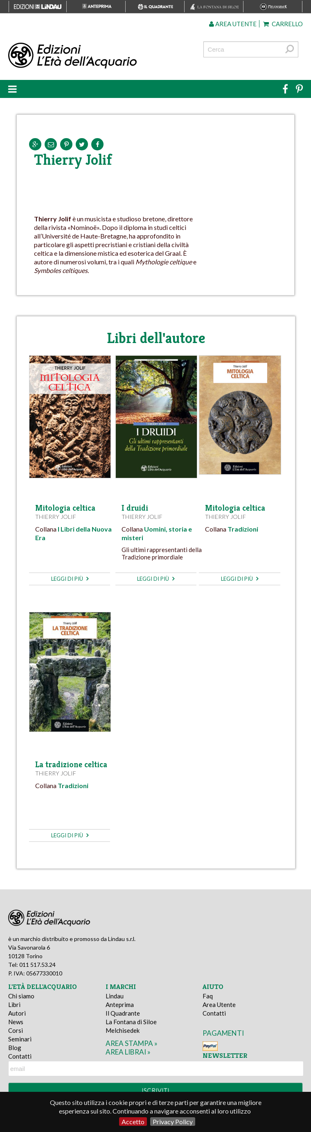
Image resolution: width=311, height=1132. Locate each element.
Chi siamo (21, 996)
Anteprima (120, 1004)
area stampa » (132, 1043)
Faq (208, 996)
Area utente (233, 23)
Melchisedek (123, 1030)
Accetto (133, 1121)
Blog (14, 1047)
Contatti (20, 1056)
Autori (17, 1013)
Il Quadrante (123, 1013)
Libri (14, 1004)
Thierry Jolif (55, 516)
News (15, 1021)
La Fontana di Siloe (131, 1021)
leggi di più (69, 578)
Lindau (115, 996)
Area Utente (219, 1004)
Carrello (283, 23)
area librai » (128, 1052)
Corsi (15, 1030)
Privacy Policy (173, 1121)
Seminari (20, 1039)
